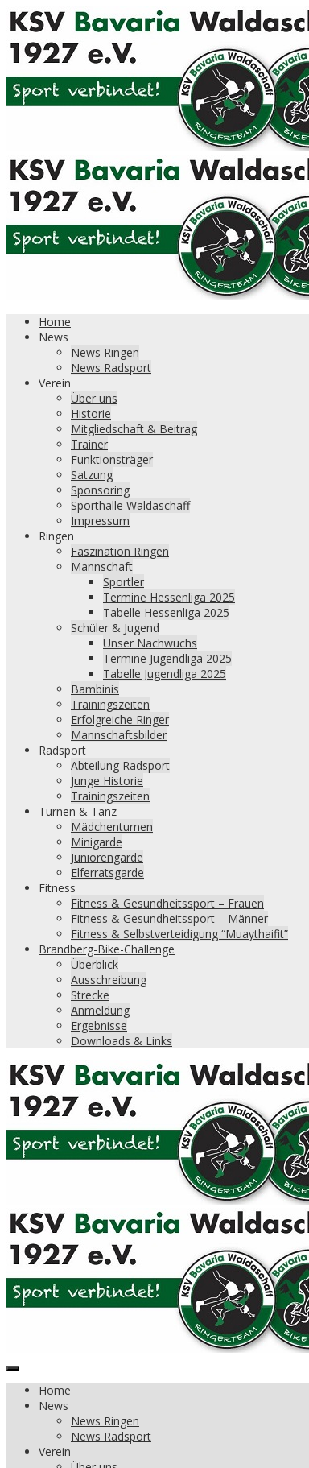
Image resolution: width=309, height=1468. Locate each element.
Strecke (90, 995)
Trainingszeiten (110, 704)
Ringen (56, 536)
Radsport (62, 750)
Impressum (100, 520)
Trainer (89, 444)
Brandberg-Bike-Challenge (107, 949)
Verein (55, 383)
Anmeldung (100, 1010)
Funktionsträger (112, 459)
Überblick (94, 964)
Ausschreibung (108, 979)
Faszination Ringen (120, 551)
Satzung (92, 474)
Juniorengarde (107, 857)
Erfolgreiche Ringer (120, 719)
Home (55, 321)
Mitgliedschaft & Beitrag (134, 428)
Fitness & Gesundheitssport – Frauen (167, 903)
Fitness (57, 887)
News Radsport (111, 367)
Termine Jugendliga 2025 (167, 658)
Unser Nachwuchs (150, 643)
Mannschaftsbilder (119, 734)
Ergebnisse (99, 1025)
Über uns (94, 398)
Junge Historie (107, 780)
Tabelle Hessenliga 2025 (166, 612)
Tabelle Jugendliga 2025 (164, 673)
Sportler (123, 581)
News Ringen (105, 352)
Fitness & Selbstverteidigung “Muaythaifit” (179, 933)
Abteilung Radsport (120, 765)
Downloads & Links (121, 1040)
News (53, 337)
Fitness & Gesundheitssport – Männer (169, 918)
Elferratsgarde (107, 872)
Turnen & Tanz (78, 811)
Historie (91, 413)
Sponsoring (100, 490)
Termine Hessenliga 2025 (169, 597)
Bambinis (95, 689)
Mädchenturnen (112, 826)
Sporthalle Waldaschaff (130, 505)
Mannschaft (102, 566)
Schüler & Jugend (115, 627)
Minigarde (96, 842)
